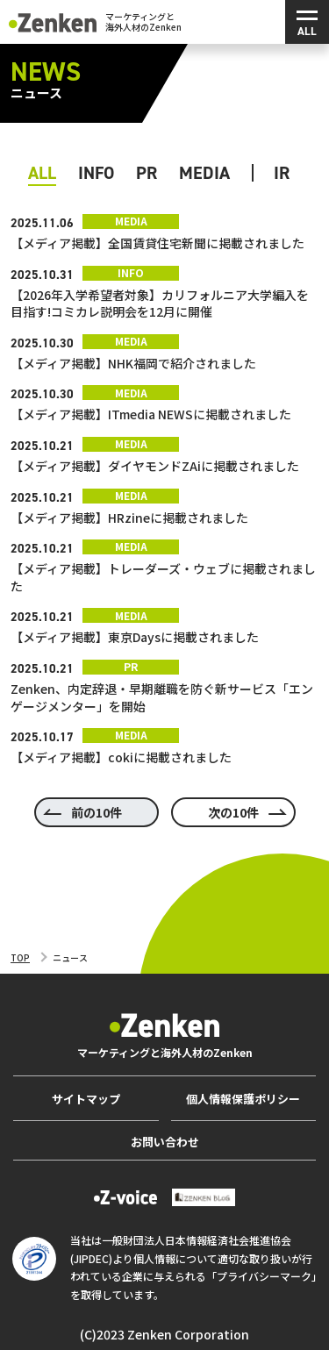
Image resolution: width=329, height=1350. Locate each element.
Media (204, 172)
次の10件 (233, 812)
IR (282, 172)
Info (96, 172)
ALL (42, 172)
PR (146, 172)
